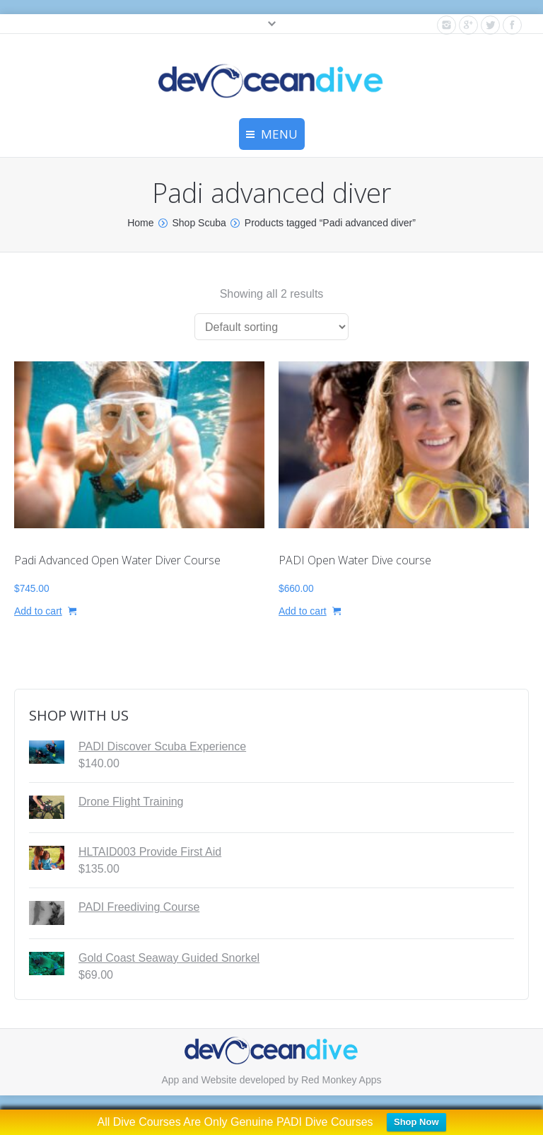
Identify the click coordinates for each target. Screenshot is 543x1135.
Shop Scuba (199, 222)
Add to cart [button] (38, 611)
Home (140, 222)
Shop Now (416, 1122)
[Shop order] (271, 326)
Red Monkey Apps (341, 1079)
